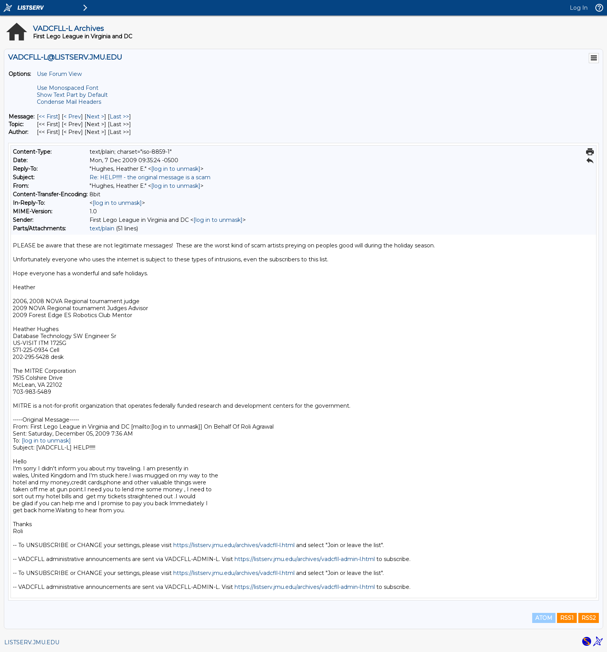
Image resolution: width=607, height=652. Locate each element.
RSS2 (588, 617)
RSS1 (567, 617)
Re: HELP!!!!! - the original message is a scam (150, 177)
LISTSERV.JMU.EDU (31, 642)
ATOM (543, 617)
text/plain (102, 228)
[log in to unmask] (175, 168)
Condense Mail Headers (69, 101)
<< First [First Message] (48, 116)
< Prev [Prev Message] (72, 116)
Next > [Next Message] (95, 116)
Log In (579, 7)
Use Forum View (59, 73)
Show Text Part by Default (72, 94)
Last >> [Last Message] (119, 116)
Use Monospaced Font (67, 87)
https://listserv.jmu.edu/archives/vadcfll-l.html (234, 545)
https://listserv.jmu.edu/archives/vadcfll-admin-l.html (305, 559)
